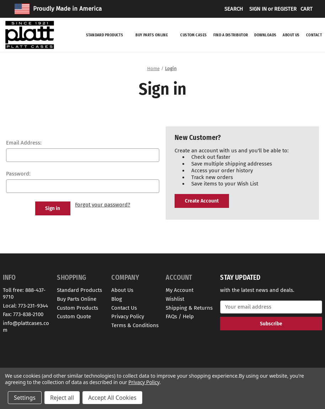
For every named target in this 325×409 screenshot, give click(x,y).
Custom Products (77, 308)
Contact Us (124, 308)
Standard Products (107, 35)
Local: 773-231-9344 (25, 306)
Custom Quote (74, 316)
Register (285, 9)
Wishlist (175, 299)
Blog (116, 299)
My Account (179, 290)
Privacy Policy (127, 316)
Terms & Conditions (135, 325)
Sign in (258, 9)
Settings (25, 398)
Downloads (265, 35)
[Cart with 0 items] (306, 9)
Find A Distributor (230, 35)
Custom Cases (193, 35)
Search (233, 9)
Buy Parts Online (154, 35)
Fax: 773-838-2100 (23, 314)
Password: (18, 174)
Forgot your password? (102, 204)
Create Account (202, 201)
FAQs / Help (180, 316)
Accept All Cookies (112, 398)
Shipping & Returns (189, 308)
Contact (314, 35)
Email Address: (24, 143)
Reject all (62, 398)
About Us (291, 35)
